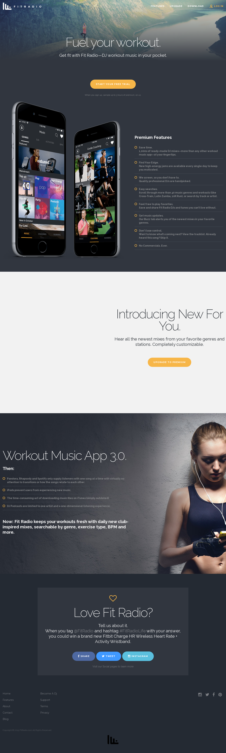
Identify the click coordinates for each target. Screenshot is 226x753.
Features (157, 6)
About (6, 706)
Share (84, 656)
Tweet (108, 656)
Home (7, 693)
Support (45, 700)
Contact (8, 712)
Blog (5, 719)
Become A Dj (48, 693)
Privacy (44, 712)
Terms (44, 706)
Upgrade (176, 6)
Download (196, 6)
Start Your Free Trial (113, 84)
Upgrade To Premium (169, 362)
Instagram (138, 656)
